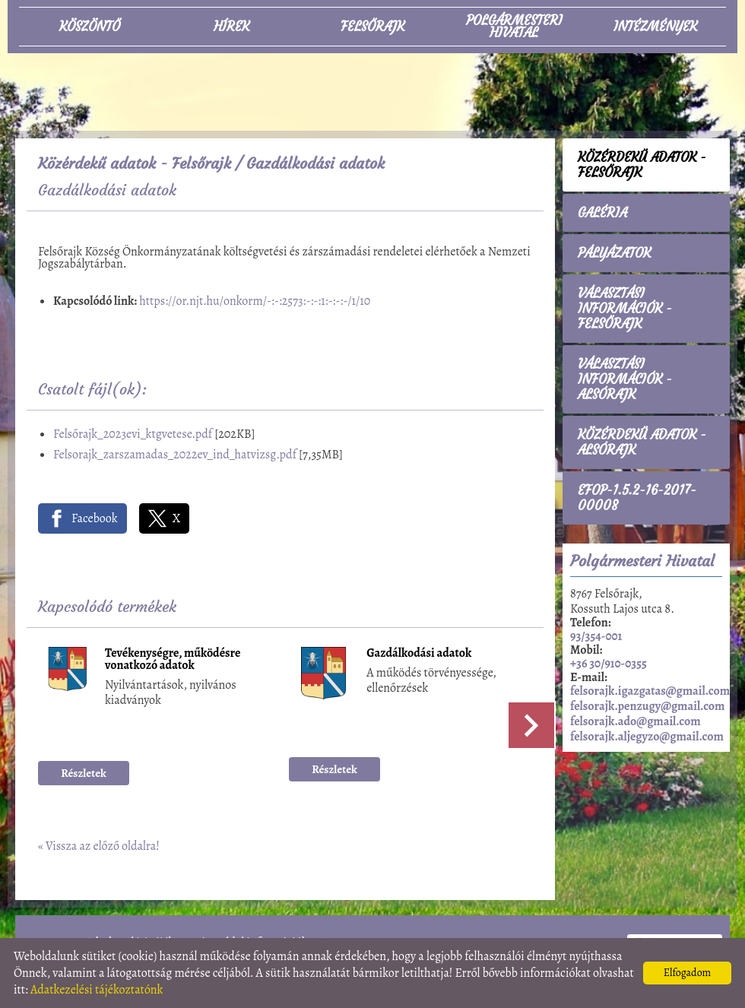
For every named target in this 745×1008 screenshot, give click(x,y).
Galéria (602, 212)
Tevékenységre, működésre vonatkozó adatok (173, 660)
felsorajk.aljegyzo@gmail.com (647, 736)
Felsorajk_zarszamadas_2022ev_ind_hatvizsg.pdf (174, 454)
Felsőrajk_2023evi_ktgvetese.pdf (132, 434)
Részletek (83, 773)
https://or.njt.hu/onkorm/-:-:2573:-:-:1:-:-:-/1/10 (254, 301)
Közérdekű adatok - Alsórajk (642, 442)
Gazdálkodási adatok (418, 654)
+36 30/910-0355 (608, 663)
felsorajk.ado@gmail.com (635, 721)
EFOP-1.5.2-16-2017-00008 (637, 498)
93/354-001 (596, 636)
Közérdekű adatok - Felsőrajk (134, 163)
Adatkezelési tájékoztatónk (96, 989)
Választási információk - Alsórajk (625, 379)
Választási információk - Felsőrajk (625, 308)
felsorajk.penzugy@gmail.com (647, 706)
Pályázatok (614, 253)
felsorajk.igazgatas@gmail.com (650, 691)
